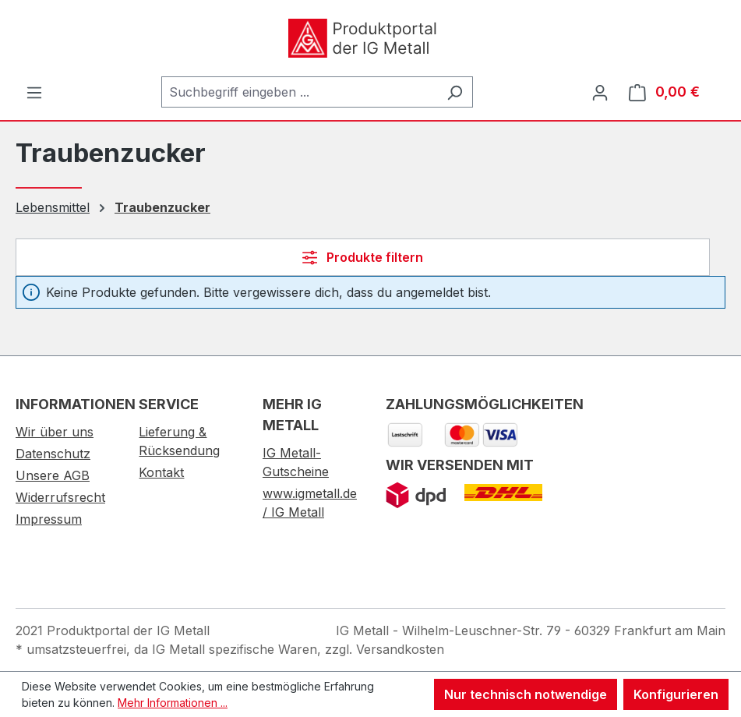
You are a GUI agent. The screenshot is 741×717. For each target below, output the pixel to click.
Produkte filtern (362, 257)
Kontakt (161, 472)
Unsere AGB (53, 475)
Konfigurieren (675, 694)
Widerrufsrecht (60, 497)
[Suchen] (454, 92)
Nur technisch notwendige (525, 694)
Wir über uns (55, 432)
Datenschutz (53, 453)
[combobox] (299, 92)
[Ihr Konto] (600, 92)
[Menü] (34, 92)
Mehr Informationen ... (173, 702)
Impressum (49, 519)
